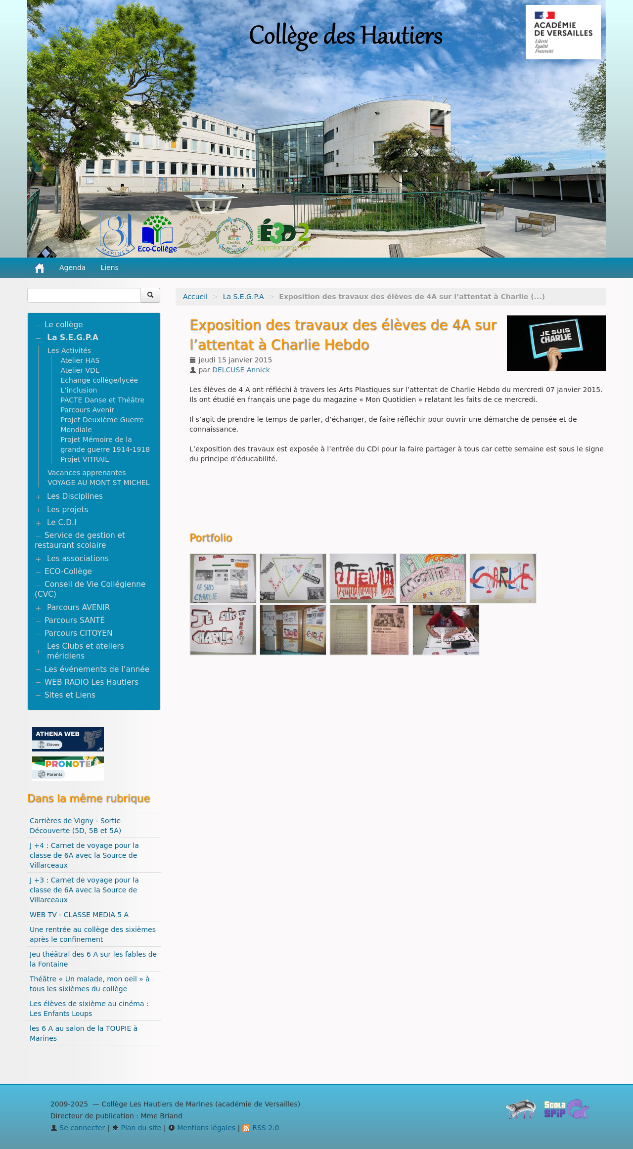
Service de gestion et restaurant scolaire (80, 540)
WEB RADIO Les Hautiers (91, 682)
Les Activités (69, 350)
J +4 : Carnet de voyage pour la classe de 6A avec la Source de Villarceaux (84, 855)
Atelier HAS (79, 360)
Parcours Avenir (87, 410)
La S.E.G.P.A (243, 297)
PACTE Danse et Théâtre (102, 400)
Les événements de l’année (97, 669)
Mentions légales (201, 1128)
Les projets (68, 509)
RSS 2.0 (260, 1128)
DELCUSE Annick (241, 370)
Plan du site (136, 1128)
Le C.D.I (62, 522)
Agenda (72, 267)
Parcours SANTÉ (75, 620)
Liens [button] (110, 267)
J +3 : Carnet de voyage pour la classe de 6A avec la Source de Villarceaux (84, 890)
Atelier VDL (79, 370)
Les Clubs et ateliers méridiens (85, 651)
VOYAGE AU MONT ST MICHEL (98, 482)
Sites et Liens (70, 695)
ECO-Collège (68, 571)
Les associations (78, 558)
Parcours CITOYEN (78, 633)
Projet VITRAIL (84, 459)
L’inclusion (78, 390)
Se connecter (77, 1128)
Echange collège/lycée (99, 380)
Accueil (195, 297)
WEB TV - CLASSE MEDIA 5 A (79, 915)
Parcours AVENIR (78, 607)
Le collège (64, 324)
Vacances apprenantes (86, 473)
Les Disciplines (75, 496)
